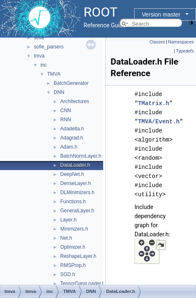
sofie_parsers (49, 47)
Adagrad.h (71, 138)
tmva (39, 56)
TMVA (53, 74)
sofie (39, 38)
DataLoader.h (75, 165)
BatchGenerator (71, 83)
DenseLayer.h (75, 183)
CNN (65, 110)
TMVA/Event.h (158, 121)
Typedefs (185, 51)
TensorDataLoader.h (82, 283)
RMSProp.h (73, 265)
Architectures (74, 101)
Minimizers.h (74, 229)
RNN (65, 120)
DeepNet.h (72, 174)
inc (43, 65)
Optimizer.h (72, 247)
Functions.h (73, 201)
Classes (157, 42)
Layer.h (68, 220)
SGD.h (67, 274)
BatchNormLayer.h (80, 156)
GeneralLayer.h (77, 211)
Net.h (66, 238)
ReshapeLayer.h (78, 256)
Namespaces (181, 42)
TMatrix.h (153, 103)
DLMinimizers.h (77, 192)
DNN (59, 92)
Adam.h (68, 147)
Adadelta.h (72, 129)
